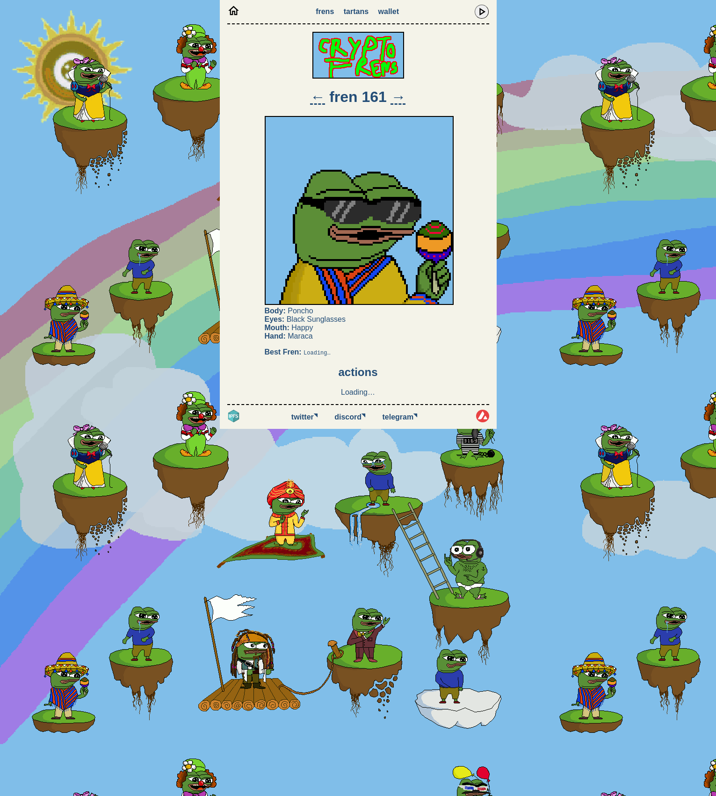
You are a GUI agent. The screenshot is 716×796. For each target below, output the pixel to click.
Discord (349, 417)
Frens (325, 11)
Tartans (356, 11)
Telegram (400, 417)
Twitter (304, 417)
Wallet (388, 11)
